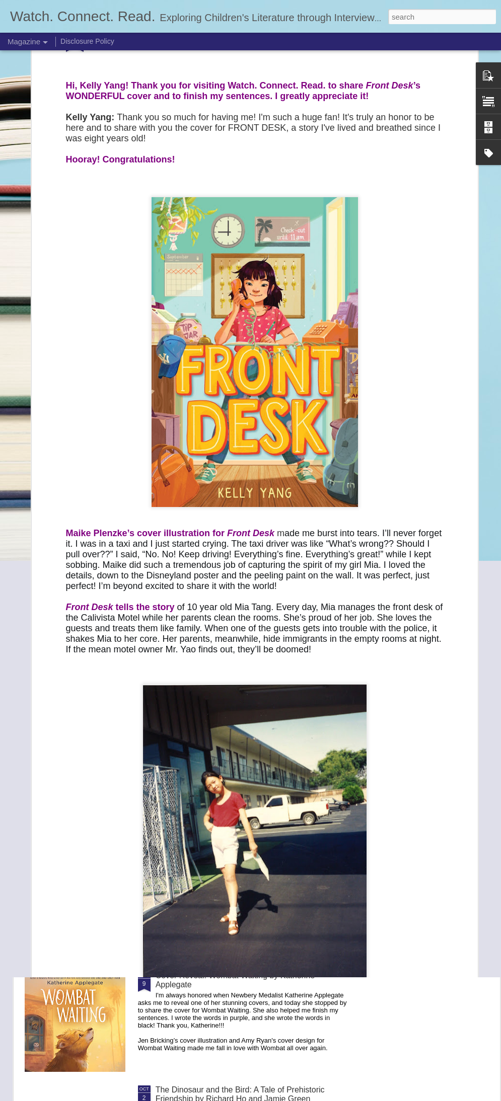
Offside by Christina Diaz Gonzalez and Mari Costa (246, 747)
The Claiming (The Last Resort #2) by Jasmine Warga (252, 861)
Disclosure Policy (87, 41)
